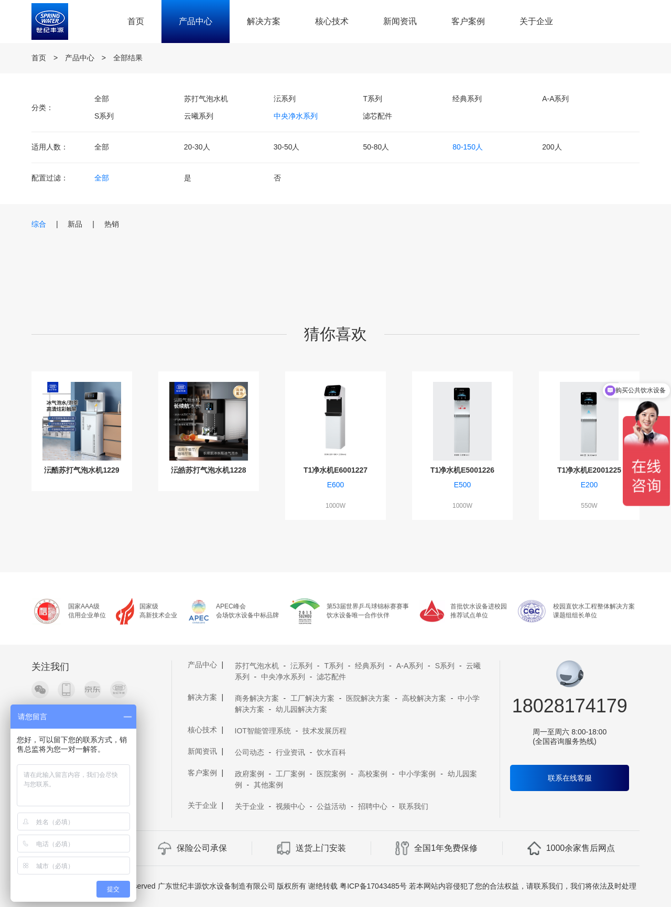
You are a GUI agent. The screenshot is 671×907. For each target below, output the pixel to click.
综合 (38, 224)
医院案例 (331, 774)
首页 (135, 21)
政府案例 (249, 774)
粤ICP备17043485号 (373, 886)
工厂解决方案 (312, 698)
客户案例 (468, 21)
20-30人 (197, 147)
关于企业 (536, 21)
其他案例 (268, 785)
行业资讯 (290, 752)
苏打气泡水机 (206, 98)
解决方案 (263, 21)
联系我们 (413, 806)
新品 (75, 224)
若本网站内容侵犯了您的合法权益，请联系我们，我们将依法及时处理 (522, 886)
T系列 (372, 98)
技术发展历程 (324, 731)
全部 (101, 98)
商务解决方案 (257, 698)
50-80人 (376, 147)
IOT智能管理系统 (263, 731)
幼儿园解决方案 (301, 709)
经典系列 (467, 98)
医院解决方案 (368, 698)
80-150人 (467, 147)
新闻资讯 (400, 21)
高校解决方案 (424, 698)
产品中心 (195, 21)
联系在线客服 (570, 778)
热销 (111, 224)
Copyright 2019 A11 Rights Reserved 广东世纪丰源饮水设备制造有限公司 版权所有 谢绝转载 (186, 886)
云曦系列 (198, 116)
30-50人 (287, 147)
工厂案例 (290, 774)
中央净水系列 (296, 116)
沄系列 (285, 98)
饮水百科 (331, 752)
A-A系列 (555, 98)
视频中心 (290, 806)
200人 (551, 147)
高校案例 (372, 774)
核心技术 (332, 21)
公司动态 (249, 752)
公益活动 (331, 806)
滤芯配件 (377, 116)
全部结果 (128, 58)
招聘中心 (372, 806)
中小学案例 (417, 774)
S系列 (104, 116)
